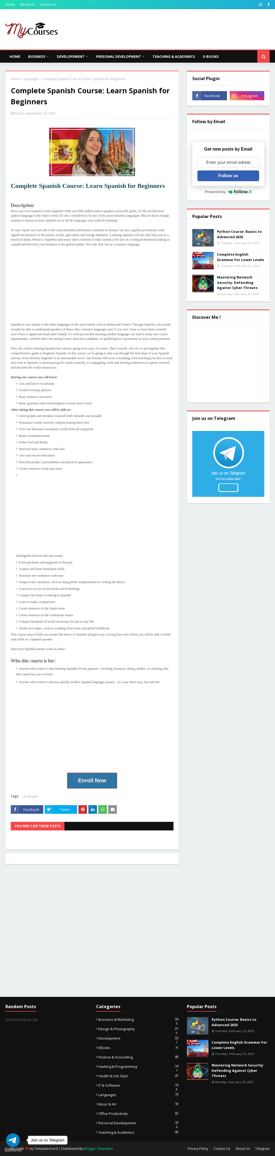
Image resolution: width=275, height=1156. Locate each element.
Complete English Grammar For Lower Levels (240, 257)
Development (138, 1038)
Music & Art (138, 1104)
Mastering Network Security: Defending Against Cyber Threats (237, 282)
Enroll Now (92, 780)
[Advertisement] (92, 284)
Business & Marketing (138, 1019)
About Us (27, 4)
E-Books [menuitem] (211, 56)
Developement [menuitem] (71, 56)
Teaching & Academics (138, 1132)
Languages (31, 79)
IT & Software (138, 1085)
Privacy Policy (198, 1148)
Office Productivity (138, 1113)
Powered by (228, 192)
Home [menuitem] (14, 56)
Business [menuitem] (36, 56)
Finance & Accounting (138, 1057)
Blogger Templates (98, 1148)
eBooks (138, 1047)
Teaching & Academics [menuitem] (174, 56)
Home (10, 4)
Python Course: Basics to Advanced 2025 (239, 234)
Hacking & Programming (138, 1066)
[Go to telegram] (13, 1140)
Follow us (228, 175)
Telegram (262, 1148)
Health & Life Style (138, 1075)
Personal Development (138, 1123)
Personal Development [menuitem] (118, 56)
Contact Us (48, 4)
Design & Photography (138, 1028)
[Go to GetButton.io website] (12, 1150)
